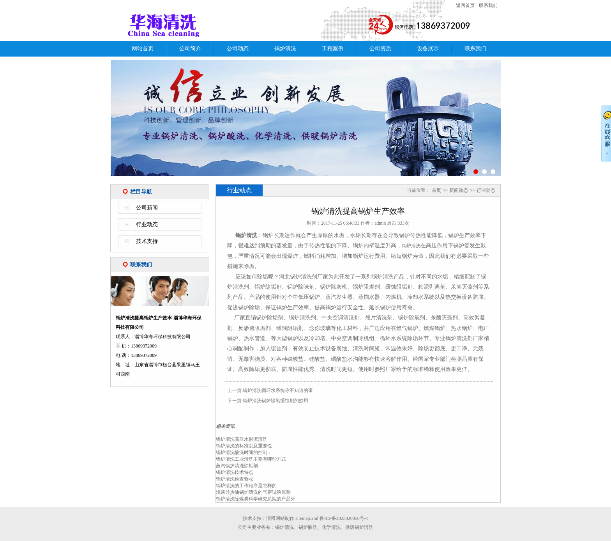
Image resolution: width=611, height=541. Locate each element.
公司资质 (380, 48)
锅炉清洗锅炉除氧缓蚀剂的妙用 (275, 400)
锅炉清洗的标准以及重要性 (244, 446)
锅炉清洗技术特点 (234, 472)
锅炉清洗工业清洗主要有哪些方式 (251, 459)
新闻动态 (458, 190)
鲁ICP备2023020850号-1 (344, 518)
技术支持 (147, 241)
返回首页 (465, 5)
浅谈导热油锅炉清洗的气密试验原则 (253, 492)
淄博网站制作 (280, 518)
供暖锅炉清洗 (359, 527)
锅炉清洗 (285, 48)
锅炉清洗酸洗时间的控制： (244, 452)
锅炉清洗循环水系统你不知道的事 (278, 390)
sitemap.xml (306, 518)
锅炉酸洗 (307, 527)
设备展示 (428, 48)
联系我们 (488, 5)
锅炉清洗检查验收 (234, 479)
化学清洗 (331, 527)
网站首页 (143, 48)
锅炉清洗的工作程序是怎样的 (246, 485)
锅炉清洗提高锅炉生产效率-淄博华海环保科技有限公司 (211, 24)
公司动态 (238, 48)
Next (513, 122)
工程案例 (333, 48)
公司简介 (190, 48)
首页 (436, 190)
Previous (98, 122)
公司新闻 (147, 208)
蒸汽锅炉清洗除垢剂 (237, 465)
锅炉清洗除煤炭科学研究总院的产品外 (255, 499)
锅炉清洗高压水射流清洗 (241, 439)
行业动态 (147, 224)
